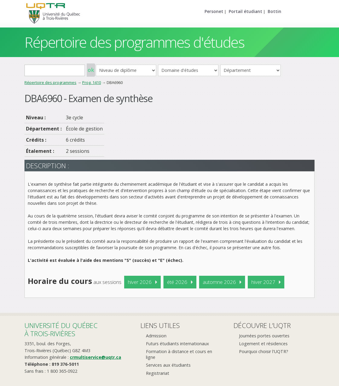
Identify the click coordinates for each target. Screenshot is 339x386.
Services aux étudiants (168, 365)
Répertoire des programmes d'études (134, 42)
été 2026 (177, 281)
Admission (156, 336)
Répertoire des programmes (50, 82)
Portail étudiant (245, 11)
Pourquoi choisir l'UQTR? (263, 351)
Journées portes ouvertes (264, 336)
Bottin (274, 11)
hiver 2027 (263, 281)
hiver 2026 (140, 281)
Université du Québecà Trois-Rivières (61, 329)
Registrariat (157, 373)
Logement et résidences (263, 343)
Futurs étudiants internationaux (177, 343)
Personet (214, 11)
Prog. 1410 (91, 82)
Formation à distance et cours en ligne (179, 354)
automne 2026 (219, 281)
